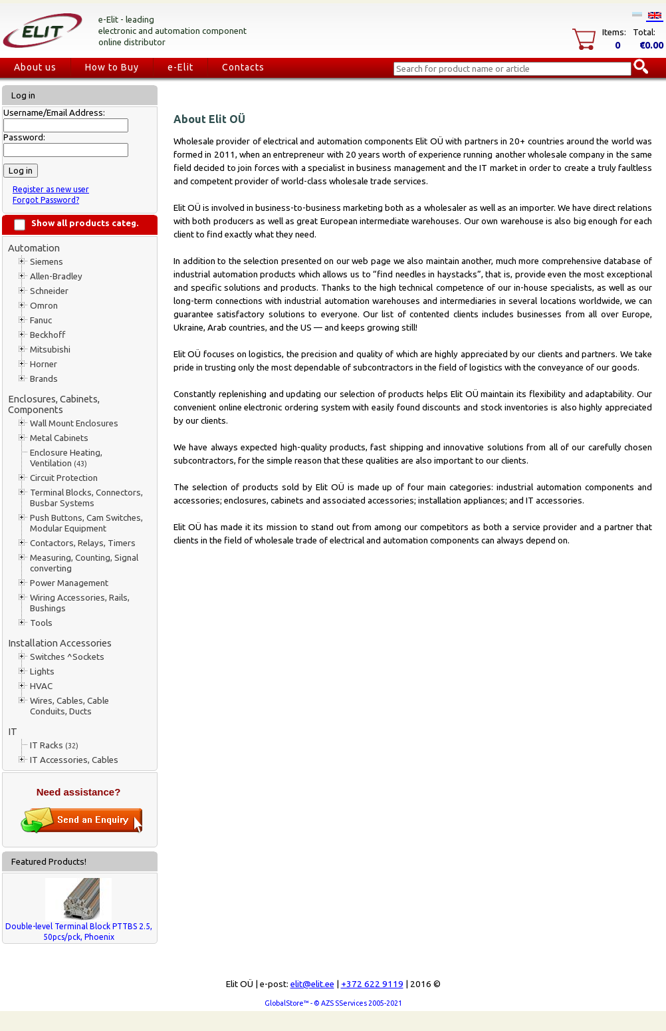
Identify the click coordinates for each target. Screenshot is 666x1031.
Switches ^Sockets (67, 657)
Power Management (69, 583)
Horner (43, 364)
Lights (42, 671)
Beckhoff (47, 335)
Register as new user (51, 189)
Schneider (49, 291)
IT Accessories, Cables (74, 760)
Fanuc (41, 320)
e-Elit (180, 67)
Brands (44, 379)
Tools (41, 623)
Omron (44, 306)
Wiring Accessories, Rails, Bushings (80, 603)
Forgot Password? (46, 200)
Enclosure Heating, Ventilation (66, 458)
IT (12, 731)
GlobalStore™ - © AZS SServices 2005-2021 (333, 1003)
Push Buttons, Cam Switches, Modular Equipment (86, 523)
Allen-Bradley (56, 276)
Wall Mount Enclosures (74, 423)
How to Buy (112, 67)
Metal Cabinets (59, 438)
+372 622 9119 (372, 984)
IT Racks (54, 745)
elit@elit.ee (312, 984)
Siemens (46, 262)
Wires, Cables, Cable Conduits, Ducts (69, 706)
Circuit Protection (64, 478)
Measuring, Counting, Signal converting (84, 563)
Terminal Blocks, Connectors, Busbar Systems (86, 498)
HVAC (41, 686)
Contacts (243, 67)
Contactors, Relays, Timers (83, 543)
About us (35, 67)
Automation (34, 247)
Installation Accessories (60, 643)
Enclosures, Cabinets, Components (54, 404)
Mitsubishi (50, 350)
